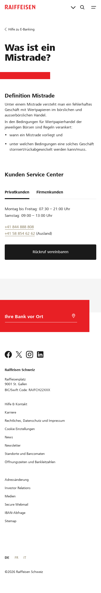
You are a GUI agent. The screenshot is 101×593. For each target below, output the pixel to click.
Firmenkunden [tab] (49, 192)
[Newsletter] (13, 445)
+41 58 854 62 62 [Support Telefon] (20, 233)
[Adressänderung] (17, 480)
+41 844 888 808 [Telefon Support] (19, 227)
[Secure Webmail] (16, 504)
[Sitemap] (10, 521)
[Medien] (10, 496)
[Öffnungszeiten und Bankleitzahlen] (30, 462)
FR (16, 557)
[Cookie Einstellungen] (20, 429)
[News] (9, 437)
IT (24, 557)
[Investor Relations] (18, 488)
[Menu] (94, 7)
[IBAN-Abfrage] (15, 513)
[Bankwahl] (39, 317)
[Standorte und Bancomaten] (25, 454)
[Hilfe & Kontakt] (16, 404)
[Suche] (82, 7)
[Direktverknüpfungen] (73, 7)
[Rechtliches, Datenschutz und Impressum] (35, 420)
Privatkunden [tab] (17, 192)
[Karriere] (10, 412)
